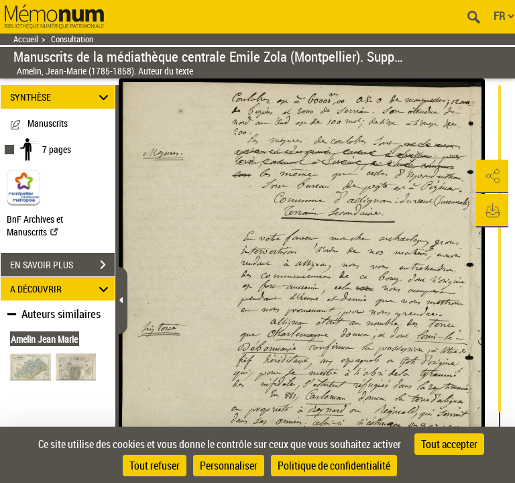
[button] (491, 176)
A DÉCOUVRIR (61, 289)
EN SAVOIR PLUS (62, 265)
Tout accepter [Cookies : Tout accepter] (449, 444)
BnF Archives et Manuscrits (35, 225)
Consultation (72, 39)
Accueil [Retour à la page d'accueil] (25, 39)
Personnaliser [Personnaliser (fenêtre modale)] (229, 465)
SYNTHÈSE (61, 97)
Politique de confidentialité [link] (334, 465)
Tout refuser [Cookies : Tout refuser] (154, 465)
